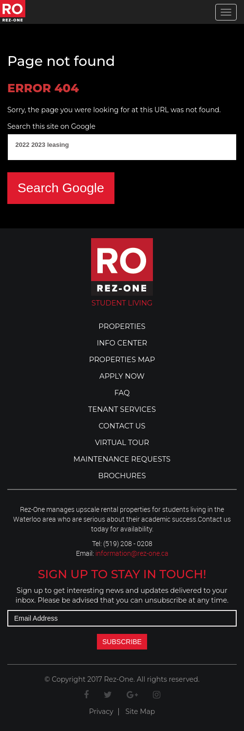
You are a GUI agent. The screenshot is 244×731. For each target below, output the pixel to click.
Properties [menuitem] (121, 326)
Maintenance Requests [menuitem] (122, 459)
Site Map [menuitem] (140, 711)
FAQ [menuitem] (122, 392)
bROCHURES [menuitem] (122, 475)
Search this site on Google (51, 126)
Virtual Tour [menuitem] (122, 442)
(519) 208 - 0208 (127, 543)
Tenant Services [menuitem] (122, 409)
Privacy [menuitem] (101, 711)
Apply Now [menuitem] (122, 376)
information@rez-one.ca (132, 553)
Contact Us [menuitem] (121, 426)
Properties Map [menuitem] (122, 359)
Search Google (61, 188)
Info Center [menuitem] (122, 343)
